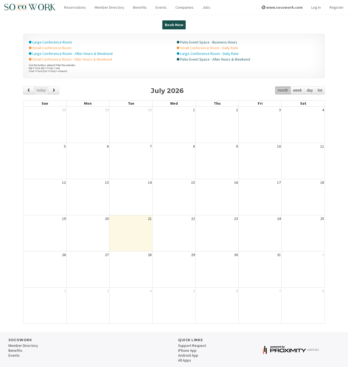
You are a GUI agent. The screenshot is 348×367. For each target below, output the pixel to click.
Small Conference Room (50, 47)
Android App (188, 355)
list (320, 90)
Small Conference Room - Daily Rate (207, 47)
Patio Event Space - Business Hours (207, 42)
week (297, 90)
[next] (53, 90)
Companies (184, 7)
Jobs (206, 7)
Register (337, 7)
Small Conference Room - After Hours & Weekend (70, 59)
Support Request (192, 345)
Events (161, 7)
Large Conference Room (50, 42)
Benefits (140, 7)
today (41, 90)
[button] (75, 7)
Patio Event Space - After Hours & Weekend (213, 59)
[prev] (28, 90)
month (283, 90)
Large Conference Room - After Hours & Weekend (71, 53)
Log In (316, 7)
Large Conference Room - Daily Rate (208, 53)
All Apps (184, 360)
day (310, 90)
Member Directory (109, 7)
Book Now (174, 25)
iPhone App (187, 350)
